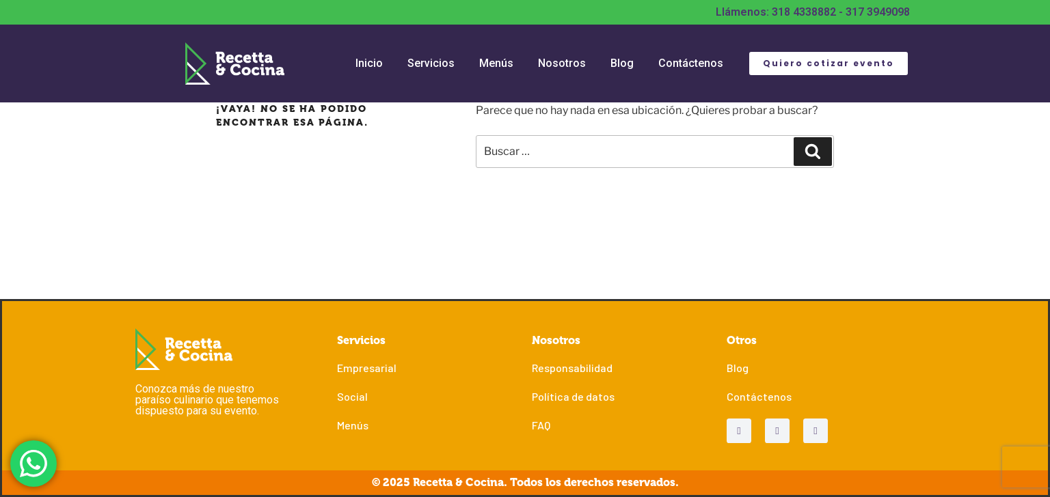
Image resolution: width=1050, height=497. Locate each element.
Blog (622, 63)
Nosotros (562, 63)
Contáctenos (690, 63)
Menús (496, 63)
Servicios (431, 63)
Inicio (369, 63)
